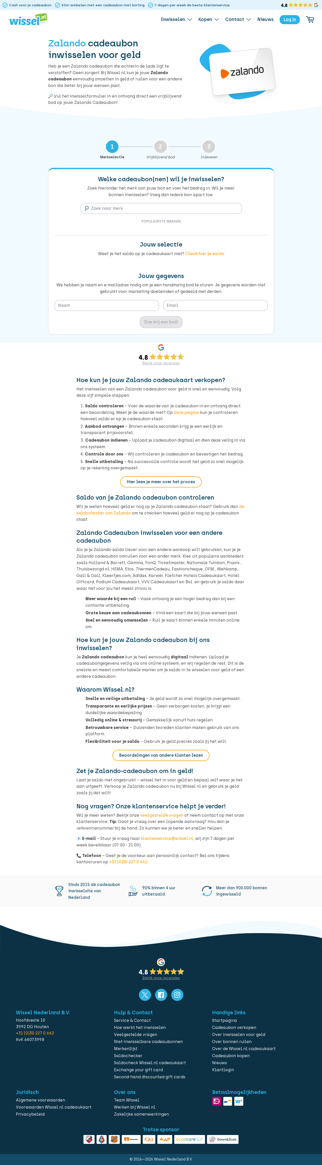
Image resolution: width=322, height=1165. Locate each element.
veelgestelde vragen (161, 815)
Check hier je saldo (204, 253)
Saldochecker (128, 1055)
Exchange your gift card (138, 1069)
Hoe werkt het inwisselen (140, 1027)
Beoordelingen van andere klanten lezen (161, 755)
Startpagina (224, 1020)
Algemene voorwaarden (40, 1100)
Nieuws (219, 1062)
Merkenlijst (125, 1048)
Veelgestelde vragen (135, 1034)
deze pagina (186, 412)
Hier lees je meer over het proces (161, 481)
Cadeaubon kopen (231, 1055)
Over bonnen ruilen (232, 1041)
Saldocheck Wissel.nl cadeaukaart (150, 1062)
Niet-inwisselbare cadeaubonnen (148, 1041)
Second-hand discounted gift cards (149, 1077)
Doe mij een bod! (161, 322)
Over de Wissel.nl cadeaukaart (244, 1048)
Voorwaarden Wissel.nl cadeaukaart (54, 1107)
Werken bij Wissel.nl (134, 1107)
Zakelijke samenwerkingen (141, 1114)
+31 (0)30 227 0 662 (128, 862)
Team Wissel (126, 1100)
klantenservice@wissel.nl (167, 838)
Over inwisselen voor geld (238, 1034)
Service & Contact (132, 1020)
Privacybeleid (30, 1114)
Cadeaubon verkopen (234, 1027)
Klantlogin (223, 1069)
